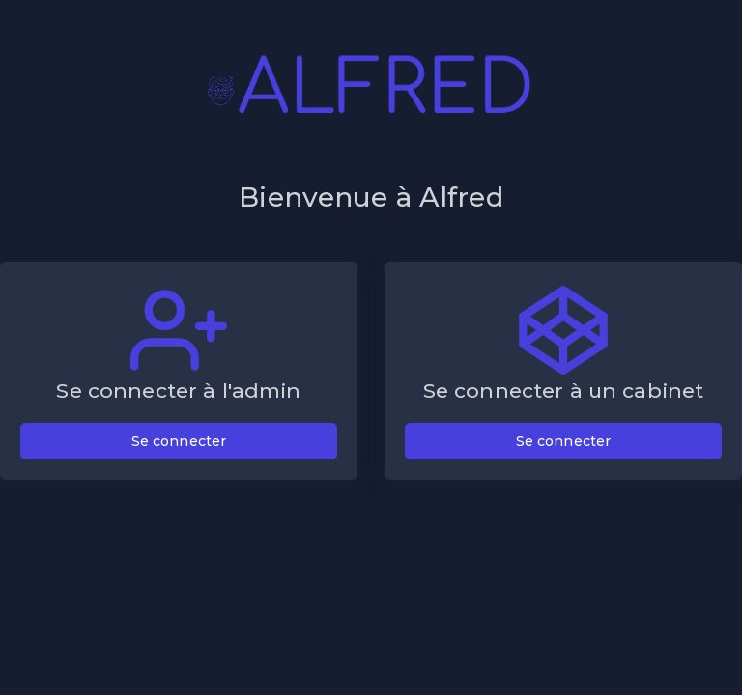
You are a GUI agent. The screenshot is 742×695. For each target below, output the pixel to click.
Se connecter (179, 441)
